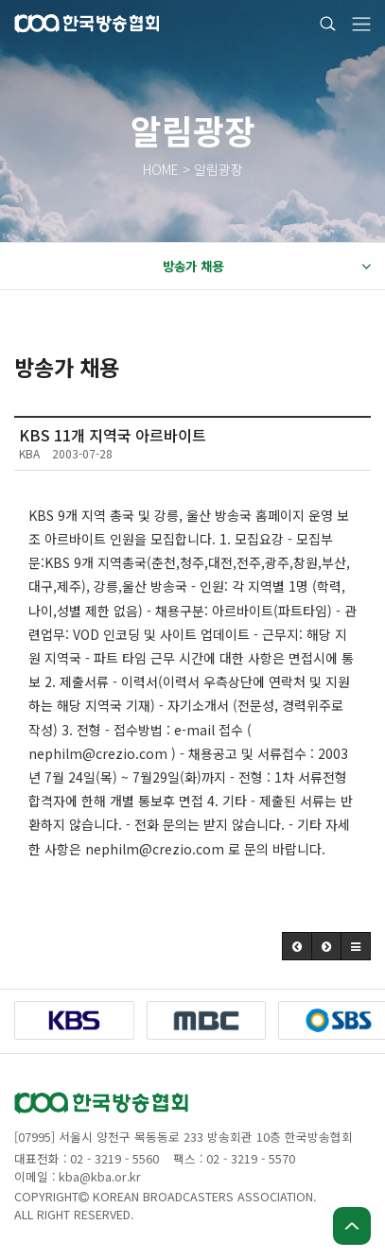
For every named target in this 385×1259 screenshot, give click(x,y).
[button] (297, 946)
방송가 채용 (267, 266)
